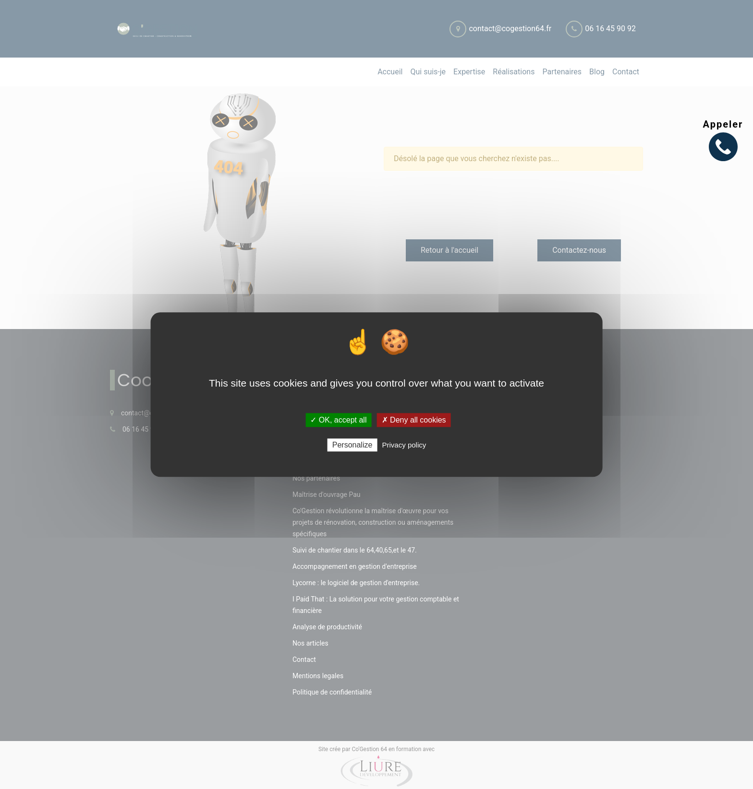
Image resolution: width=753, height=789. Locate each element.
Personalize (352, 445)
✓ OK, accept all (338, 420)
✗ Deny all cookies (414, 420)
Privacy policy (404, 445)
